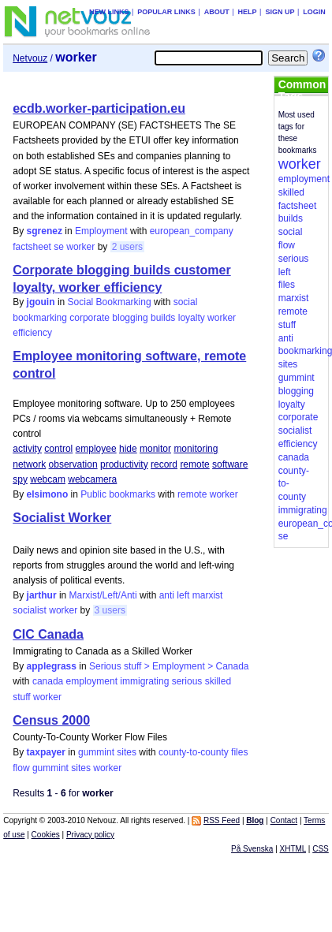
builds (163, 317)
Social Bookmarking (109, 302)
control (58, 448)
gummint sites (107, 752)
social (185, 302)
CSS (320, 848)
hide (128, 448)
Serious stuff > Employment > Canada (169, 666)
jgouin (41, 302)
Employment (101, 231)
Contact (283, 820)
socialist (30, 610)
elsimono (48, 494)
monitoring (195, 448)
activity (27, 448)
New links (109, 12)
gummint (50, 768)
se (59, 246)
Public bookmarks (117, 494)
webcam (47, 479)
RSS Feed (221, 820)
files (239, 752)
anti (166, 595)
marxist (207, 595)
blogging (129, 317)
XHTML (293, 848)
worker (80, 246)
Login (314, 12)
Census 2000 (51, 720)
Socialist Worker (62, 517)
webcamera (92, 479)
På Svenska (252, 848)
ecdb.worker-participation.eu (99, 108)
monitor (155, 448)
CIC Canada (48, 634)
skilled (218, 681)
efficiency (32, 332)
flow (21, 768)
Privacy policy (90, 834)
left (183, 595)
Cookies (46, 834)
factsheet (32, 246)
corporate (89, 317)
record (164, 464)
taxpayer (46, 752)
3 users (110, 610)
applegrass (51, 666)
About (216, 12)
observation (73, 464)
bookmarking (40, 317)
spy (20, 479)
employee (96, 448)
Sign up (279, 12)
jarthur (42, 595)
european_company (191, 231)
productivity (124, 464)
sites (81, 768)
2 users (127, 246)
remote (194, 464)
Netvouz (30, 58)
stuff (21, 697)
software (230, 464)
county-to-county (194, 752)
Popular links (166, 12)
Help (247, 12)
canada (47, 681)
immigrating (144, 681)
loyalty (191, 317)
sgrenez (44, 231)
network (29, 464)
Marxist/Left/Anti (103, 595)
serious (187, 681)
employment (92, 681)
